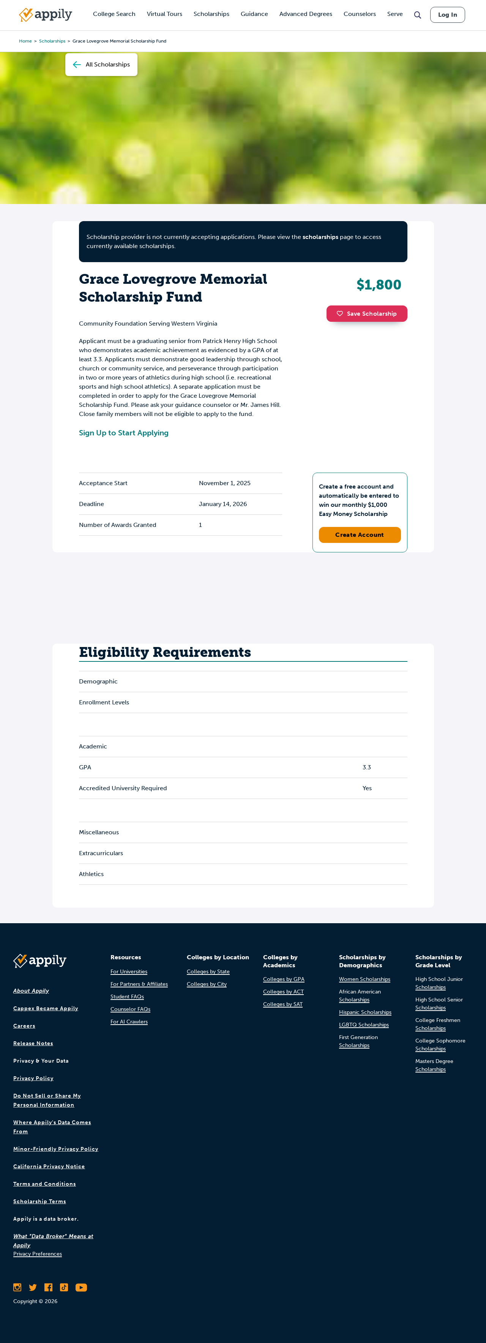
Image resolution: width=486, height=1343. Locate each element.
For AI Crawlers (129, 1022)
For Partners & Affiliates (139, 984)
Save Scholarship (367, 313)
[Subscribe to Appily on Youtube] (81, 1287)
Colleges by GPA (284, 979)
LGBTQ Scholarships (364, 1025)
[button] (342, 313)
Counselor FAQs (130, 1009)
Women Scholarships (364, 979)
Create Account (359, 534)
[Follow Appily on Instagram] (17, 1287)
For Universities (128, 971)
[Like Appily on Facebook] (48, 1287)
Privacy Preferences (37, 1254)
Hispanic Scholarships (365, 1012)
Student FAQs (127, 996)
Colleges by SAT (283, 1004)
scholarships (320, 236)
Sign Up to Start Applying (124, 432)
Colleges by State (208, 971)
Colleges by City (207, 984)
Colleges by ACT (283, 992)
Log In (447, 14)
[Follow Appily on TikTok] (64, 1287)
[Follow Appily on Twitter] (33, 1287)
